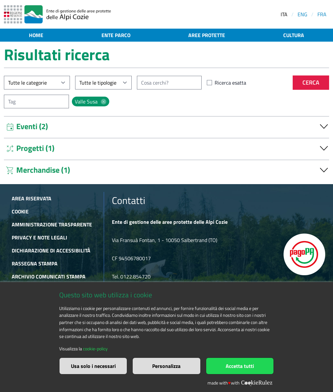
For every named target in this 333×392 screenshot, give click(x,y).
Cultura (293, 35)
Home (36, 35)
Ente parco (115, 35)
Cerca (310, 82)
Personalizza (166, 366)
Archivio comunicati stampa (49, 276)
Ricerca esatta (230, 83)
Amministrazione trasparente (52, 224)
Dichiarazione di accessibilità (51, 250)
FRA (321, 14)
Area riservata (31, 198)
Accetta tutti (240, 366)
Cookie (20, 211)
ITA (284, 14)
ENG (302, 14)
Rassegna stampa (35, 263)
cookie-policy (95, 348)
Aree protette (206, 35)
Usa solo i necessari (93, 366)
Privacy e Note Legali (39, 237)
